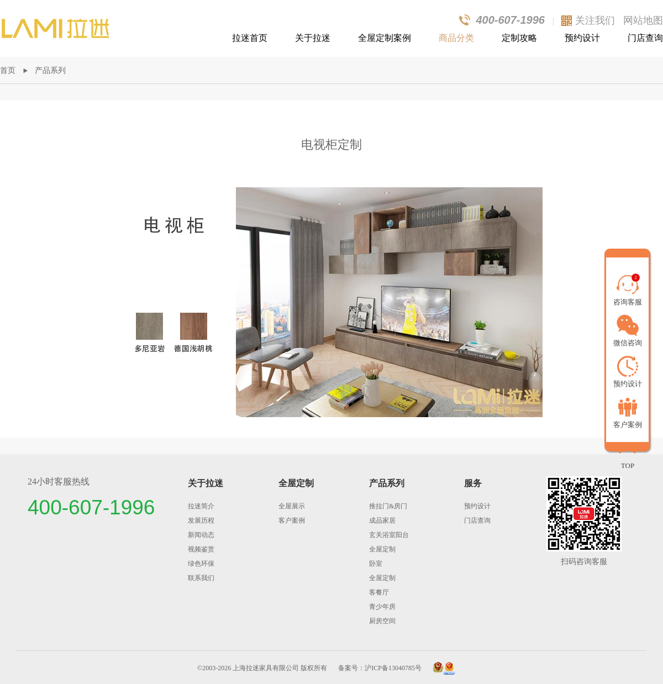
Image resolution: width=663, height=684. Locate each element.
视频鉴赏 (201, 549)
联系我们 (201, 578)
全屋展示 (291, 506)
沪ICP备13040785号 (393, 668)
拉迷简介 (201, 506)
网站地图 (643, 20)
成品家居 (382, 520)
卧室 (375, 563)
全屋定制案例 (384, 38)
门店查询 (645, 38)
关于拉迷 (312, 38)
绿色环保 (201, 563)
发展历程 (201, 520)
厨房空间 (382, 621)
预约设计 (582, 38)
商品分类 (456, 38)
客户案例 (291, 520)
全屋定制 (296, 483)
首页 (7, 70)
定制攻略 (519, 38)
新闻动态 (201, 535)
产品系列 (50, 70)
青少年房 (382, 607)
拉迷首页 (249, 38)
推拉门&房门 (388, 506)
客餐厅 (379, 592)
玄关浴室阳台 (389, 535)
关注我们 (595, 20)
